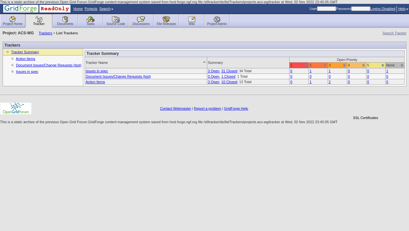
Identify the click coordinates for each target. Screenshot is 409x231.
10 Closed (229, 82)
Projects (91, 9)
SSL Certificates (365, 118)
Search (106, 9)
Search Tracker (394, 33)
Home (78, 9)
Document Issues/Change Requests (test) (48, 65)
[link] (365, 106)
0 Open (213, 76)
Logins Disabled (382, 9)
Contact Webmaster (175, 108)
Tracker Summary (25, 52)
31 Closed (229, 71)
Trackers (45, 33)
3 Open (213, 71)
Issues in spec (27, 71)
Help (403, 9)
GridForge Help (236, 108)
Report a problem (207, 108)
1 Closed (228, 76)
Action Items (25, 59)
